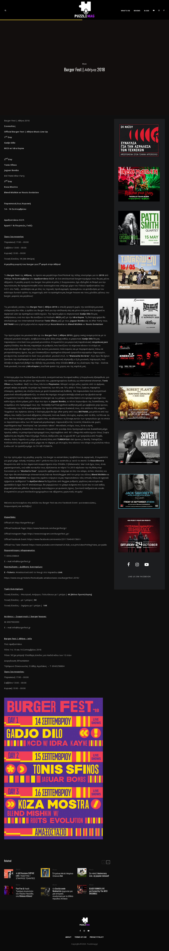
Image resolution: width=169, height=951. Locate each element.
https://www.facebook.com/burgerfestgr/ (47, 528)
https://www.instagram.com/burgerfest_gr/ (48, 533)
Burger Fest (48, 502)
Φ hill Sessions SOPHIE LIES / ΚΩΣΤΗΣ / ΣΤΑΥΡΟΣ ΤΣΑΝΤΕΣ (25, 875)
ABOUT (68, 937)
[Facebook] (164, 10)
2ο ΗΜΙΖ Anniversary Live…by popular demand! (99, 875)
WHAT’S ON (125, 11)
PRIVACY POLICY (97, 937)
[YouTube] (153, 10)
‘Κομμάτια (9, 411)
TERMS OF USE (81, 937)
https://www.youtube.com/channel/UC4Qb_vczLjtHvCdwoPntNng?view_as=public (68, 544)
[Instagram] (159, 10)
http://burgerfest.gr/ (25, 522)
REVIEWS (137, 11)
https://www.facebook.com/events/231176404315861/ (54, 539)
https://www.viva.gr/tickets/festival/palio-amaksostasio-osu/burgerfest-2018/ (41, 577)
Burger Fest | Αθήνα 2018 (43, 306)
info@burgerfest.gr (21, 561)
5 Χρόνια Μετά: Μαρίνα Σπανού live (63, 874)
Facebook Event (70, 502)
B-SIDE (146, 11)
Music (84, 64)
